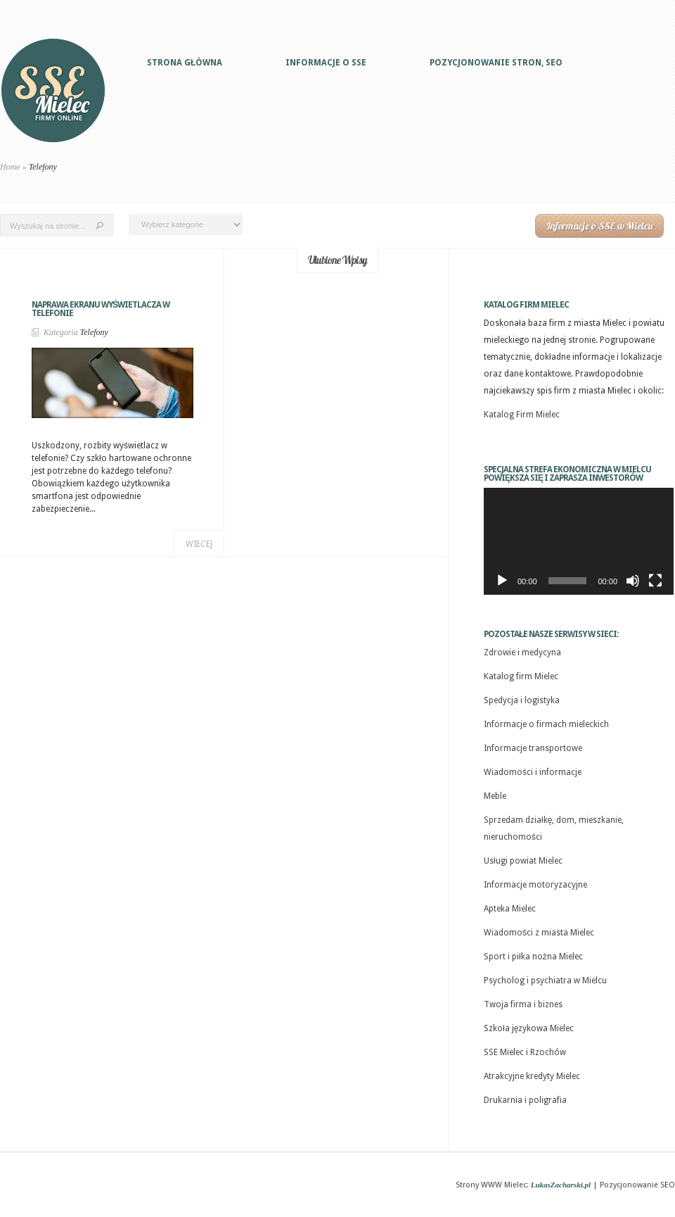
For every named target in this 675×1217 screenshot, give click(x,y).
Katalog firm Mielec (521, 676)
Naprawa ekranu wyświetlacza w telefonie (100, 309)
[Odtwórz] (502, 581)
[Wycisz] (633, 581)
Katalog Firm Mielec (522, 415)
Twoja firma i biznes (523, 1004)
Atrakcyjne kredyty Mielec (532, 1076)
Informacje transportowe (533, 748)
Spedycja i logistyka (522, 700)
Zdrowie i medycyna (522, 652)
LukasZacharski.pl (561, 1184)
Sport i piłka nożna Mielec (533, 956)
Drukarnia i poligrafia (525, 1100)
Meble (495, 796)
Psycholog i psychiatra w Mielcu (545, 980)
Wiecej (199, 544)
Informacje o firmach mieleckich (546, 724)
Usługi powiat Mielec (523, 861)
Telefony (94, 332)
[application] (579, 541)
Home (10, 167)
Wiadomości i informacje (532, 772)
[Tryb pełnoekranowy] (655, 581)
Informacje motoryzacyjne (535, 885)
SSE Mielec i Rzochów (525, 1052)
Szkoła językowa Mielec (529, 1028)
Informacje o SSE (325, 63)
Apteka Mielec (510, 909)
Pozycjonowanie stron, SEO (496, 63)
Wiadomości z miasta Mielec (539, 933)
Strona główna (184, 63)
